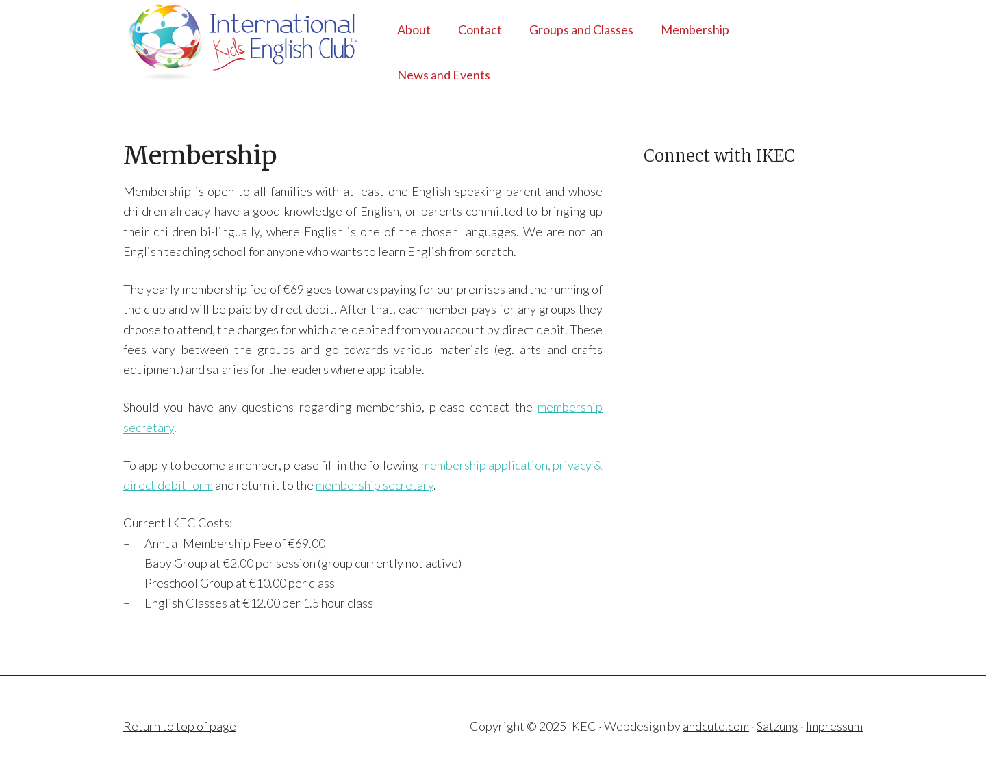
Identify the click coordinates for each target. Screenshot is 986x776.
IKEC (232, 41)
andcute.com (716, 726)
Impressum (834, 726)
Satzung (777, 726)
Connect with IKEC (719, 155)
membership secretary (374, 484)
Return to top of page (179, 726)
